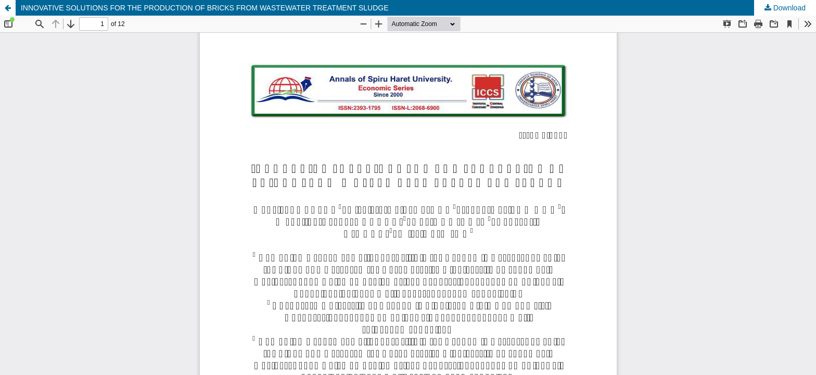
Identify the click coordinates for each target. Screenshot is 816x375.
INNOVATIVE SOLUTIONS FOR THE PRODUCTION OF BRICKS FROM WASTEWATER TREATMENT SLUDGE (205, 8)
